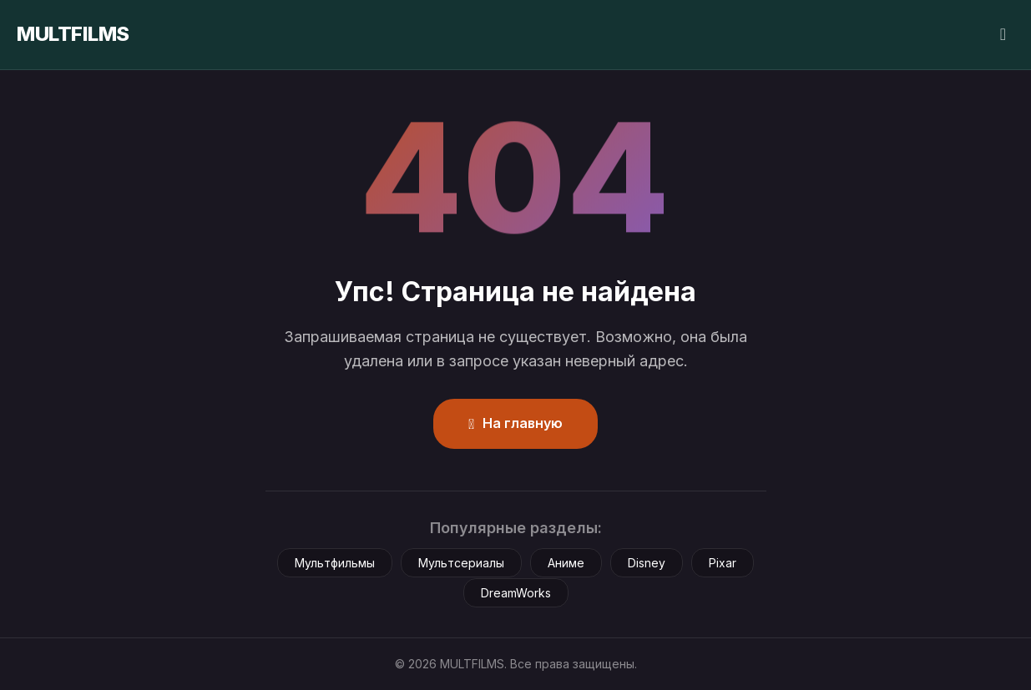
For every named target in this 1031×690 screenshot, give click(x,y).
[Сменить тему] (1003, 35)
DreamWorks (516, 593)
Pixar (722, 563)
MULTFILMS (73, 34)
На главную (515, 423)
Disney (646, 563)
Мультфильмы (335, 563)
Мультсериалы (461, 563)
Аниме (566, 563)
